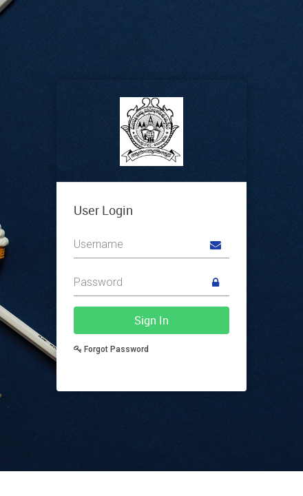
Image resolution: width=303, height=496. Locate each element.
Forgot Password (111, 349)
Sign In (151, 320)
